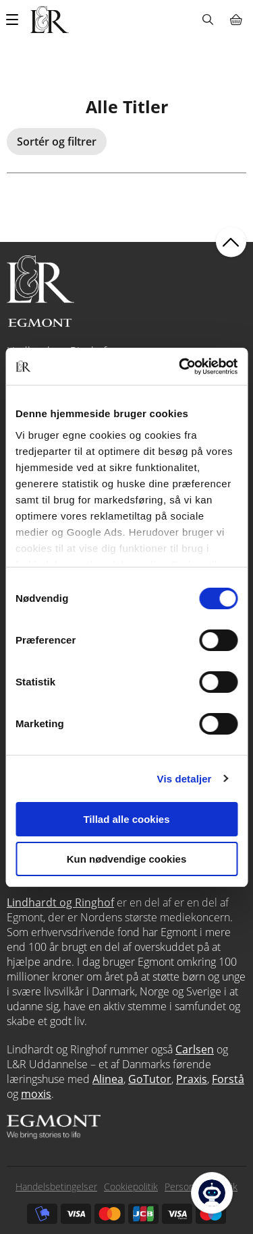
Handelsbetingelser (56, 1186)
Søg (207, 19)
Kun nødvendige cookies (127, 859)
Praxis (191, 1079)
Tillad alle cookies (126, 819)
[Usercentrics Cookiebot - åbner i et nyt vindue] (180, 366)
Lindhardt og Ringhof (60, 902)
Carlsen (194, 1049)
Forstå (228, 1079)
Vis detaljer (184, 778)
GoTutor (149, 1079)
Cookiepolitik (131, 1186)
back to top (231, 242)
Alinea (107, 1079)
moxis (36, 1093)
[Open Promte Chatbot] (212, 1193)
